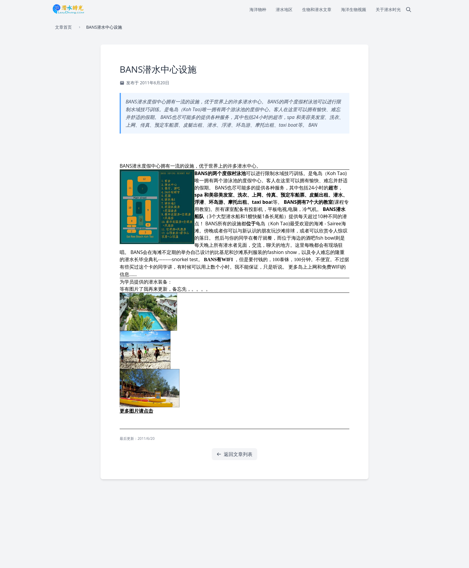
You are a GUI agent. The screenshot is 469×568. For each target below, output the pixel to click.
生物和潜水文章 (316, 9)
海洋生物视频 (353, 9)
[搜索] (408, 9)
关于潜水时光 (388, 9)
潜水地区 (284, 9)
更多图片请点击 (136, 411)
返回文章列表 (234, 454)
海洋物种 (257, 9)
